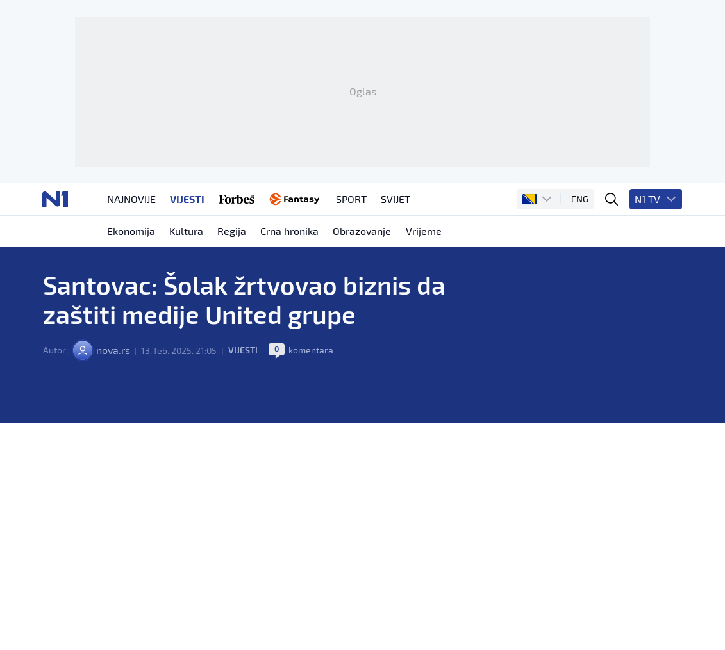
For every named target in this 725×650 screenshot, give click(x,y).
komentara (310, 365)
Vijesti (242, 365)
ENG (581, 211)
